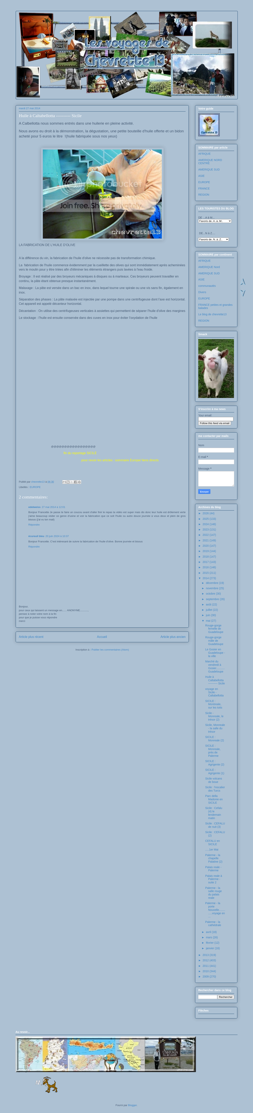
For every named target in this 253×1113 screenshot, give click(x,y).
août (209, 604)
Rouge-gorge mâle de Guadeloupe (214, 641)
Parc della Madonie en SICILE (214, 799)
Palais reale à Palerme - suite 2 (213, 879)
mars (209, 937)
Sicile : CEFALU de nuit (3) (215, 825)
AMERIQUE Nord (209, 267)
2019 (206, 551)
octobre (211, 593)
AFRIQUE (204, 153)
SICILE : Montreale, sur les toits (213, 704)
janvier (210, 948)
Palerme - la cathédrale (213, 923)
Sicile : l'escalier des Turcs (215, 789)
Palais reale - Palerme (213, 869)
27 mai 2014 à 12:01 (53, 507)
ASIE (201, 175)
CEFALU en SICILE (212, 842)
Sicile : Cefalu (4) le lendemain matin (213, 812)
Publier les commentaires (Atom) (110, 649)
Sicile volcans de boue (213, 780)
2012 (206, 960)
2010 (206, 971)
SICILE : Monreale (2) (214, 738)
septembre (213, 599)
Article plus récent (31, 636)
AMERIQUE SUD (209, 169)
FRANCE (204, 188)
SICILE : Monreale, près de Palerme (212, 750)
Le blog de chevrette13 (212, 314)
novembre (212, 588)
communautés (207, 285)
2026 (206, 513)
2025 (206, 518)
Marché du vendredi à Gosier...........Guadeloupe (215, 666)
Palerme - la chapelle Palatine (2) (213, 858)
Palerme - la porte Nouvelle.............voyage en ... (215, 910)
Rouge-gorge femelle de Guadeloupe (214, 629)
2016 (206, 567)
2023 (206, 529)
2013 (206, 955)
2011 (206, 965)
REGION (203, 194)
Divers (202, 292)
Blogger (132, 1105)
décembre (212, 582)
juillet (209, 609)
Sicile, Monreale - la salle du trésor (215, 728)
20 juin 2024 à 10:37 (57, 536)
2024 (206, 524)
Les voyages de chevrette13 (68, 22)
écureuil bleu (36, 536)
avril (209, 932)
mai (208, 620)
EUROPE (35, 487)
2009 (206, 976)
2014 (206, 578)
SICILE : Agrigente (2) (214, 763)
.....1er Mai (211, 849)
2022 (206, 534)
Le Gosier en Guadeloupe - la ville (215, 653)
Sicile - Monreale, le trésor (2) (214, 716)
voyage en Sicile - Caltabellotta (214, 692)
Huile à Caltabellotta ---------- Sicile (215, 680)
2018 (206, 556)
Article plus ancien (173, 636)
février (210, 942)
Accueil (102, 636)
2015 (206, 572)
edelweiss (34, 507)
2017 (206, 562)
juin (208, 615)
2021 (206, 540)
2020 (206, 545)
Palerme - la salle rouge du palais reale (213, 892)
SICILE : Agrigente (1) (214, 771)
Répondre (34, 524)
